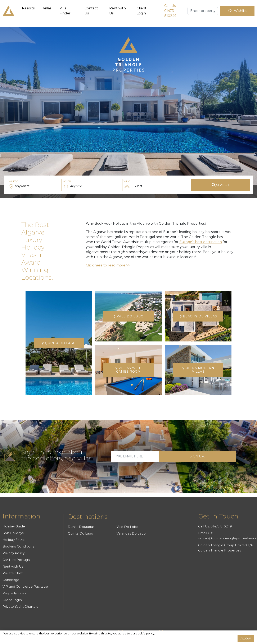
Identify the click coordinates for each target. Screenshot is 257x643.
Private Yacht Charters (20, 607)
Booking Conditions (18, 546)
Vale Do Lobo (128, 527)
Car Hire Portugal (17, 560)
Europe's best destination (200, 242)
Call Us (170, 11)
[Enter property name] (203, 11)
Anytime (73, 184)
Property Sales (14, 593)
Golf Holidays (13, 533)
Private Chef (12, 573)
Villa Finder (65, 10)
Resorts (28, 8)
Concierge (11, 580)
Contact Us (91, 10)
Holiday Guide (14, 526)
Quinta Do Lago (80, 533)
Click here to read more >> (108, 265)
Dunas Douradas (81, 527)
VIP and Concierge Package (25, 586)
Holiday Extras (14, 540)
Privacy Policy (13, 553)
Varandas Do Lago (131, 533)
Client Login (141, 10)
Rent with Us (117, 10)
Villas (47, 8)
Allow (245, 638)
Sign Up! (197, 456)
